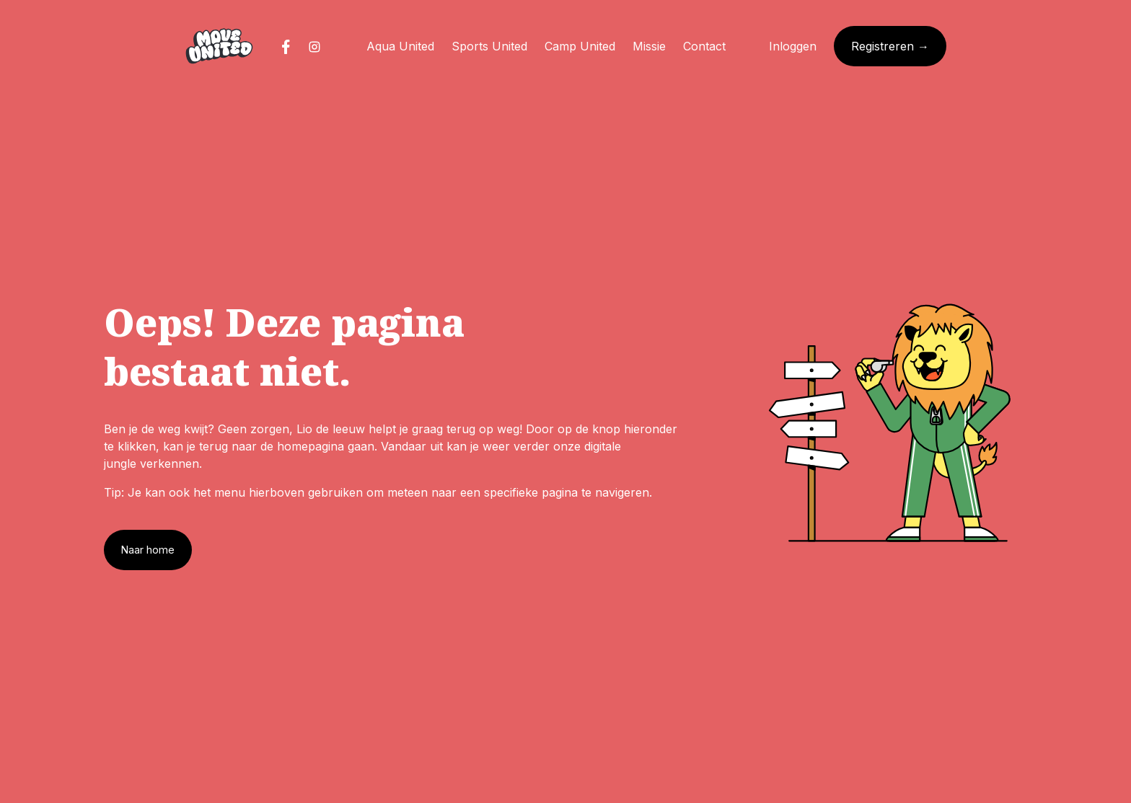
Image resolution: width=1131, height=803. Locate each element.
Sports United (489, 46)
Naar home (148, 550)
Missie (649, 46)
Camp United (580, 46)
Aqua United (400, 46)
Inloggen (793, 46)
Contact (704, 46)
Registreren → (890, 46)
